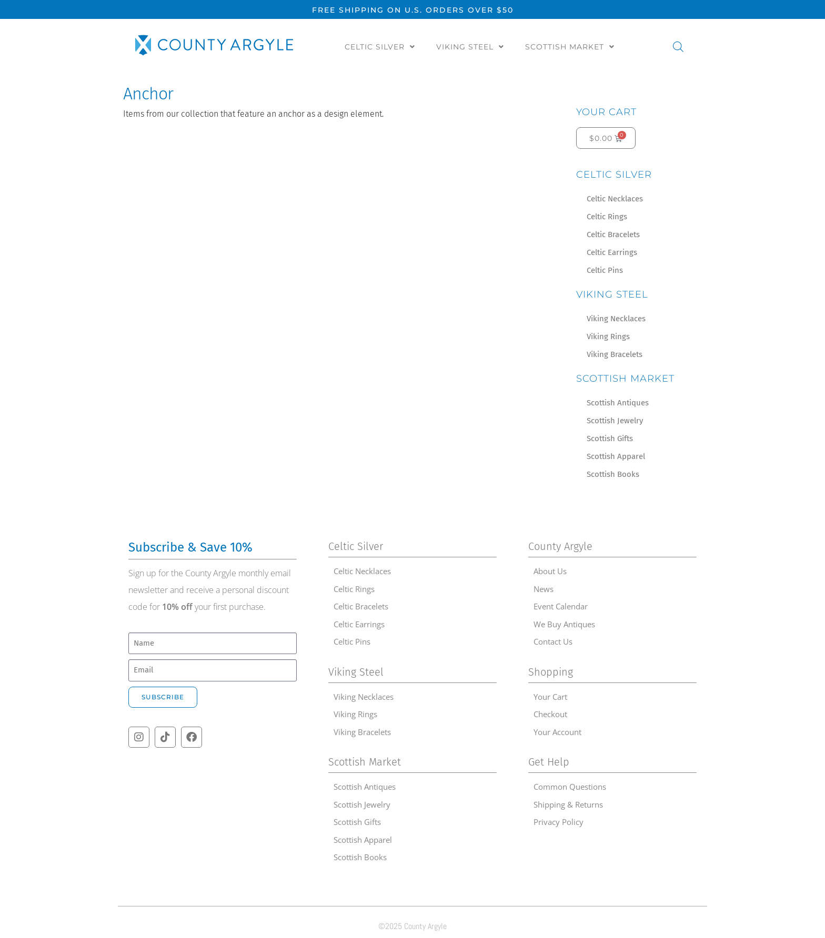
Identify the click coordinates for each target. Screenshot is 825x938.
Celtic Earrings (612, 252)
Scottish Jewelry (615, 420)
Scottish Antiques (618, 402)
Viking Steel (470, 47)
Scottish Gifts (610, 438)
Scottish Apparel (616, 456)
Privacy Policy (558, 822)
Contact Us (553, 641)
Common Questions (570, 786)
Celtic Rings (607, 216)
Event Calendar (561, 606)
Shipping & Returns (568, 804)
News (544, 589)
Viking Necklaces (616, 318)
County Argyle (560, 546)
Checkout (550, 714)
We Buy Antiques (564, 624)
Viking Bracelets (614, 354)
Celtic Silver (380, 47)
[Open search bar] (678, 47)
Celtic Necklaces (615, 198)
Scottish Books (613, 474)
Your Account (557, 732)
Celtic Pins (605, 270)
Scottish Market (570, 47)
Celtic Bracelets (613, 234)
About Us (550, 571)
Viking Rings (608, 336)
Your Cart (606, 112)
